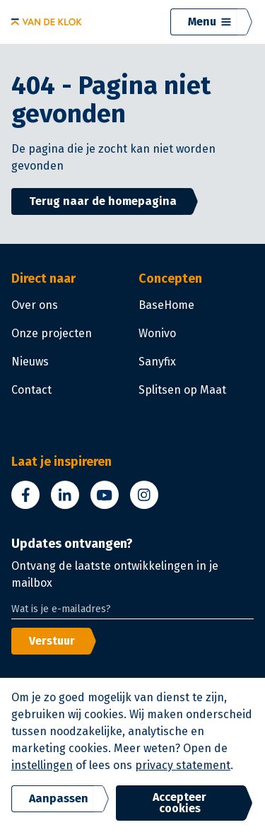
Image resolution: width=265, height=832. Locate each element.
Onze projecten (51, 333)
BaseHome (166, 305)
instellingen (42, 765)
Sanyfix (157, 361)
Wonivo (157, 333)
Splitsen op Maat (182, 390)
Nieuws (30, 361)
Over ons (34, 305)
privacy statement (182, 765)
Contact (31, 390)
